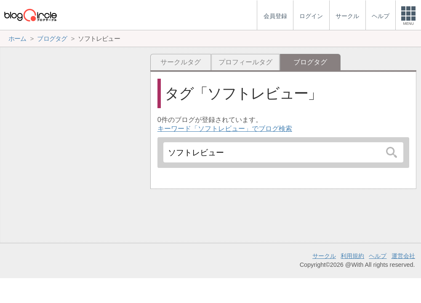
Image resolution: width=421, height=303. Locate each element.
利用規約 (352, 255)
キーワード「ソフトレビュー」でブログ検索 (224, 128)
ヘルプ (377, 255)
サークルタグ (180, 62)
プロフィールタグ (245, 62)
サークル (324, 255)
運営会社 (403, 255)
